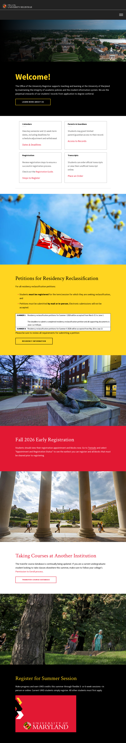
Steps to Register (31, 178)
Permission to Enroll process (29, 571)
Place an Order (75, 175)
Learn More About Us (33, 102)
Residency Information (34, 341)
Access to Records (77, 141)
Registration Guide (44, 171)
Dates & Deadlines (31, 144)
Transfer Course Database (36, 579)
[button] (121, 15)
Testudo (92, 447)
